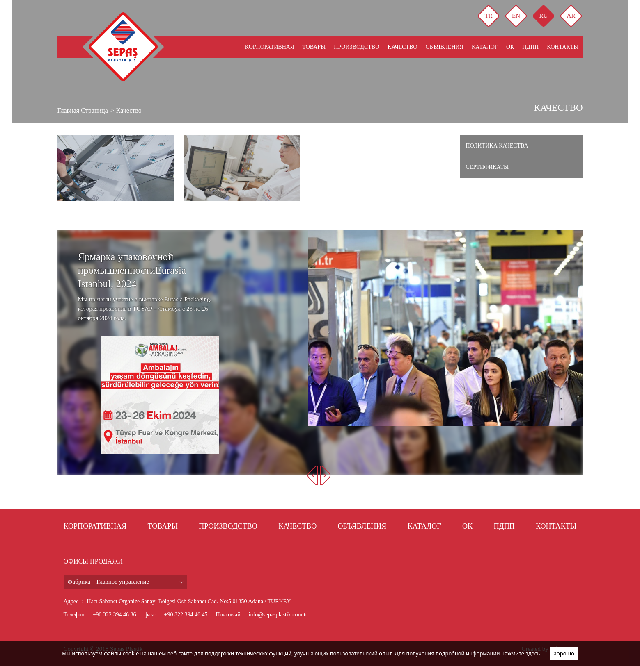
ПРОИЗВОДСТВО (356, 47)
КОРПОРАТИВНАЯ (269, 47)
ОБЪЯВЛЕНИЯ (444, 47)
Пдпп (530, 47)
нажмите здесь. (521, 653)
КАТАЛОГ (485, 47)
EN (516, 15)
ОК (510, 47)
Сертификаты (487, 167)
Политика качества (497, 146)
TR (488, 15)
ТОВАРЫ (314, 47)
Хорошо (564, 653)
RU (543, 15)
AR (571, 15)
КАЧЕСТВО (402, 47)
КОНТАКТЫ (562, 47)
